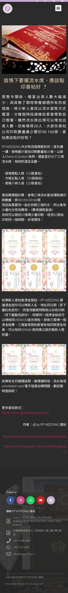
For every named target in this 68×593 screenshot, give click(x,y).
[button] (58, 8)
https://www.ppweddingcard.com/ (25, 413)
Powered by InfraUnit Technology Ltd (23, 583)
